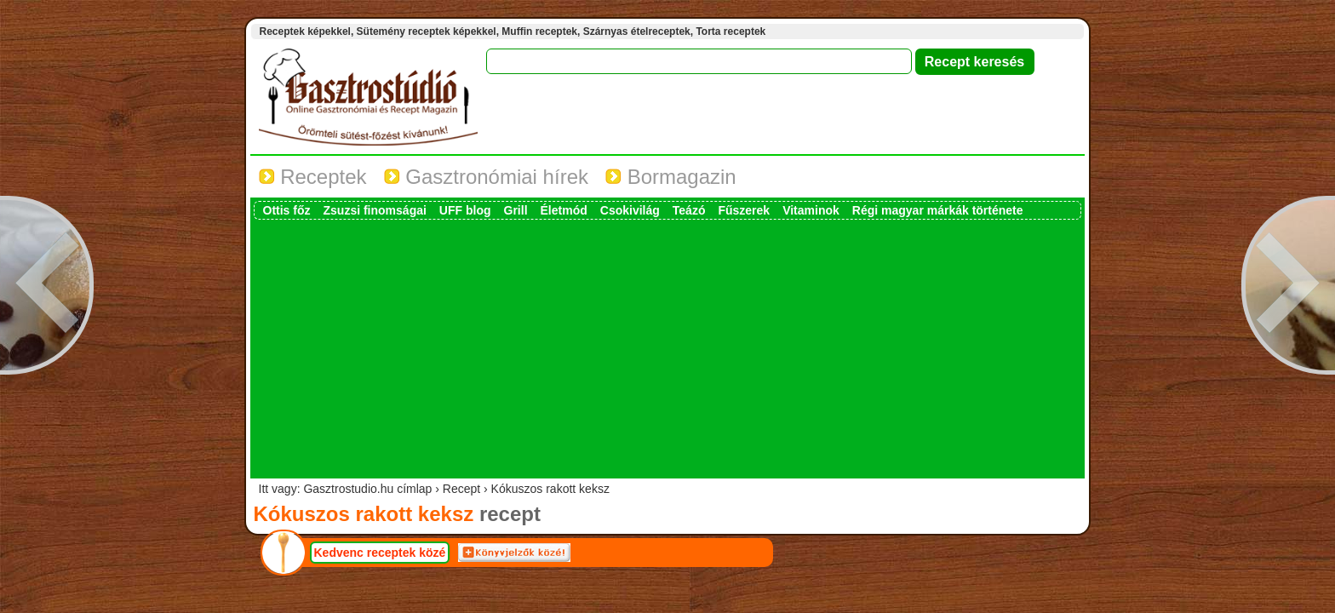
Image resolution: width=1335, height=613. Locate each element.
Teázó (689, 210)
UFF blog (465, 210)
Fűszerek (744, 210)
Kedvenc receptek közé (380, 552)
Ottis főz (287, 210)
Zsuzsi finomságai (375, 210)
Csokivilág (630, 210)
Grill (516, 210)
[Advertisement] (667, 347)
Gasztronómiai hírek (486, 176)
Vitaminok (810, 210)
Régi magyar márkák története (937, 210)
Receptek (313, 176)
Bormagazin (670, 176)
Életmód (564, 210)
